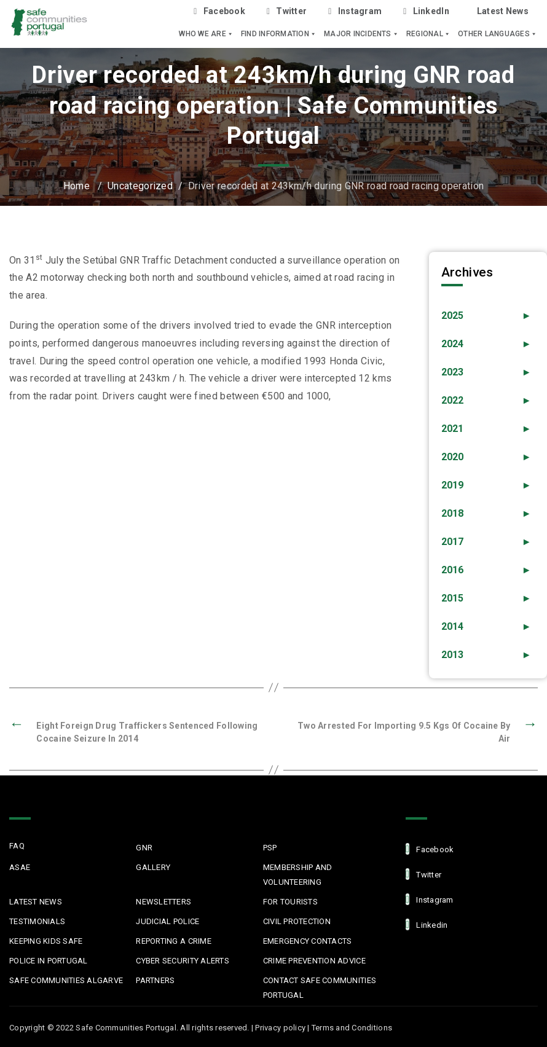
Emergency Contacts (307, 941)
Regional (428, 33)
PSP (270, 847)
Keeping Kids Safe (45, 941)
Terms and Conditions (352, 1027)
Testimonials (37, 921)
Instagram (355, 11)
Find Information (279, 33)
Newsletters (163, 901)
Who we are (206, 33)
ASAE (19, 867)
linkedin (426, 924)
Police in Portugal (48, 960)
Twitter (287, 11)
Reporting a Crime (173, 941)
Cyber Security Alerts (182, 960)
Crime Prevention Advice (314, 960)
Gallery (153, 867)
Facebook (219, 11)
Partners (155, 980)
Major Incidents (361, 33)
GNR (144, 847)
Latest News (503, 11)
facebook (430, 849)
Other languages (497, 33)
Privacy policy (280, 1027)
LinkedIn (426, 11)
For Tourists (290, 901)
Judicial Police (167, 921)
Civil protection (297, 921)
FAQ (17, 845)
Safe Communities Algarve (66, 980)
